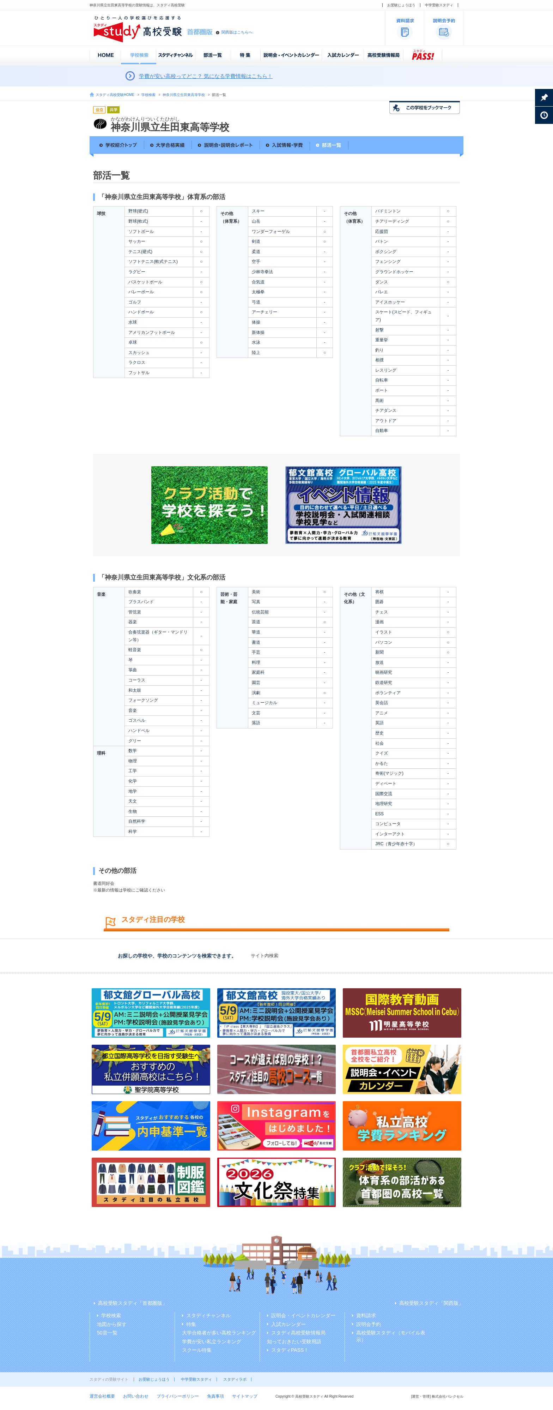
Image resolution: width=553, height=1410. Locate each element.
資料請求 (366, 1315)
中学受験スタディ (439, 5)
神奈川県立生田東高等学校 (184, 95)
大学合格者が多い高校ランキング (219, 1333)
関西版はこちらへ (237, 32)
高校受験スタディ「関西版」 (431, 1303)
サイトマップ (244, 1396)
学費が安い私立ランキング (211, 1341)
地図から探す (112, 1324)
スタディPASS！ (290, 1350)
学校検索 (148, 95)
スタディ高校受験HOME (115, 95)
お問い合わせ (135, 1396)
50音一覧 (107, 1333)
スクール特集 (197, 1350)
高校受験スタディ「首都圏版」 (132, 1303)
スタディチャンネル (208, 1315)
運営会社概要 (102, 1396)
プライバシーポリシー (178, 1396)
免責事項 (215, 1396)
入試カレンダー (288, 1324)
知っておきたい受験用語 (294, 1341)
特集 (191, 1324)
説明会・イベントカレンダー (303, 1315)
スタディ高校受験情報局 (298, 1333)
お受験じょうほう (401, 5)
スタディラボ (235, 1379)
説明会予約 (368, 1324)
